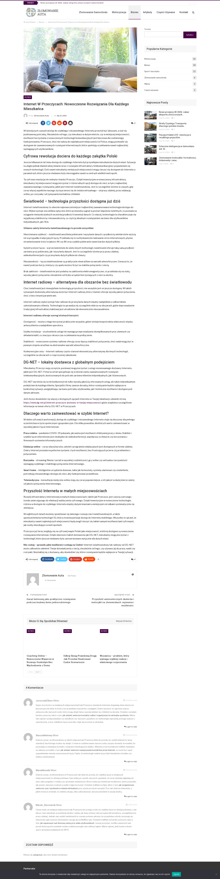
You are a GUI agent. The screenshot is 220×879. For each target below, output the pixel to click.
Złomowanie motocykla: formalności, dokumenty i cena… (177, 159)
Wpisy (147, 84)
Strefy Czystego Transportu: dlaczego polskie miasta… (173, 124)
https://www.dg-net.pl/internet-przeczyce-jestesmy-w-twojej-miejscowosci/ (62, 402)
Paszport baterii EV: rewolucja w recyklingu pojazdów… (175, 136)
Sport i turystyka (151, 71)
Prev (30, 671)
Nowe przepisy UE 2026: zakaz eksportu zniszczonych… (174, 113)
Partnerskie (29, 867)
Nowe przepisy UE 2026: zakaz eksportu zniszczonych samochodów (72, 3)
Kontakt (184, 12)
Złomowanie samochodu (93, 12)
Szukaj (147, 29)
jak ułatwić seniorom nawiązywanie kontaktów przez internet (88, 749)
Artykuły (147, 12)
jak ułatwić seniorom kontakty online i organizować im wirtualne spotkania (96, 714)
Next (38, 671)
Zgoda (176, 874)
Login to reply (130, 725)
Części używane (166, 12)
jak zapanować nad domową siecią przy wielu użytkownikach (67, 822)
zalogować (37, 853)
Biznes (134, 12)
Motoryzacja (119, 12)
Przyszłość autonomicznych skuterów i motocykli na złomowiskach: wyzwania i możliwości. (112, 601)
